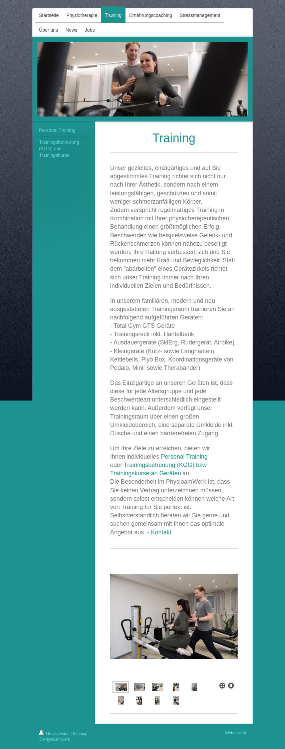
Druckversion (55, 733)
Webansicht (235, 733)
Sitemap (80, 733)
